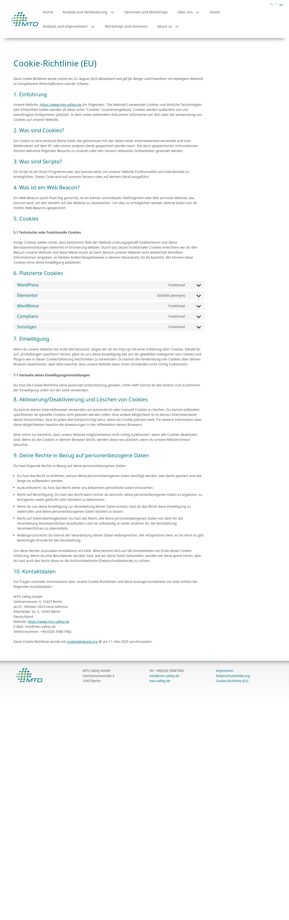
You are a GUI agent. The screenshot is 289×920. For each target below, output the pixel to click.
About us (171, 26)
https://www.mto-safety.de (60, 168)
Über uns (191, 12)
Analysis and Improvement (71, 26)
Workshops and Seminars (126, 26)
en (281, 5)
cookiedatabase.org (82, 705)
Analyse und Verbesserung (91, 12)
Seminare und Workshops (146, 12)
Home (48, 12)
